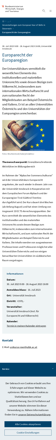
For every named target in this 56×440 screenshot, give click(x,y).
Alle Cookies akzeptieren (28, 424)
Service (28, 369)
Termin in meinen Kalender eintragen (26, 325)
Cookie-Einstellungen (28, 432)
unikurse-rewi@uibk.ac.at (23, 347)
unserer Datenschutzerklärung (34, 414)
